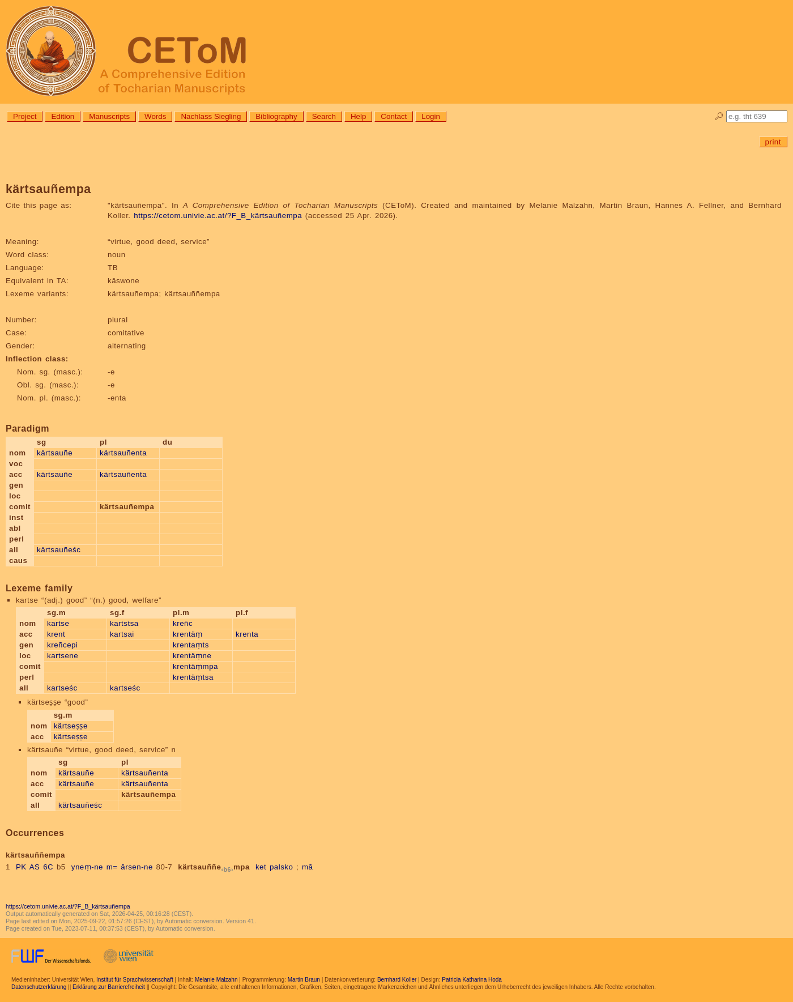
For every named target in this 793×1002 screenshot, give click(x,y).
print (773, 142)
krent (56, 634)
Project (24, 116)
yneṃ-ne (87, 867)
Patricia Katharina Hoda (472, 980)
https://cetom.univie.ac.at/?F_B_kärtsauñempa (218, 215)
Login (430, 116)
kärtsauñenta (123, 453)
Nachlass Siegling (211, 116)
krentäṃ (188, 634)
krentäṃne (192, 655)
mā (307, 867)
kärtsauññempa (214, 867)
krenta (247, 634)
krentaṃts (191, 645)
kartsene (62, 655)
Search (324, 116)
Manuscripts (109, 116)
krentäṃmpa (195, 666)
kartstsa (124, 623)
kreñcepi (62, 645)
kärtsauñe (55, 453)
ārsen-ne (137, 867)
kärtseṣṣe (71, 726)
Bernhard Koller (396, 980)
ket (260, 867)
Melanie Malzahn (216, 980)
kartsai (122, 634)
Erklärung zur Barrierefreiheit (109, 987)
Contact (394, 116)
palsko (281, 867)
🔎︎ (719, 116)
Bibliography (276, 116)
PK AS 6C (34, 867)
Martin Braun (304, 980)
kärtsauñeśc (58, 549)
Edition (62, 116)
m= (112, 867)
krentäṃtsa (193, 677)
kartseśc (62, 688)
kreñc (183, 623)
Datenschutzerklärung (38, 987)
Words (155, 116)
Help (358, 116)
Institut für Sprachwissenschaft (134, 980)
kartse (58, 623)
